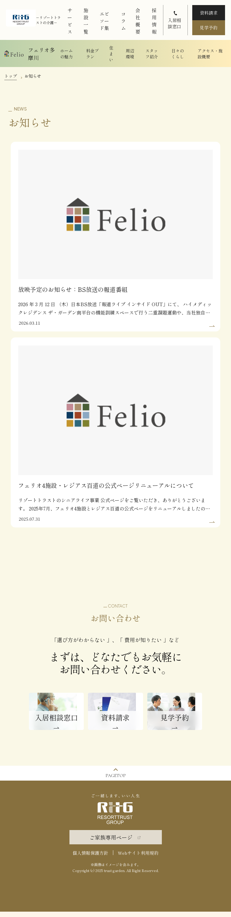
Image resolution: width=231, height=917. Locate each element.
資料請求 (209, 13)
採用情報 (154, 21)
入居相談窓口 (174, 23)
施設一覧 (85, 21)
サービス (69, 21)
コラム (123, 21)
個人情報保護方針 (90, 858)
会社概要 (137, 21)
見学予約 (209, 27)
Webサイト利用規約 (138, 858)
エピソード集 (104, 21)
